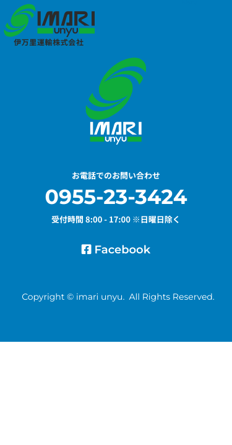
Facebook (116, 249)
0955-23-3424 (116, 197)
